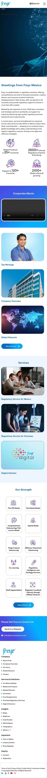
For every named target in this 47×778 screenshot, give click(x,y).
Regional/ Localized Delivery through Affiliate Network (33, 588)
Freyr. (16, 770)
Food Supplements (10, 697)
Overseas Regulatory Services (14, 700)
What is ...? (6, 730)
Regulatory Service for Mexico (16, 398)
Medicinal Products (10, 686)
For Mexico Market (9, 683)
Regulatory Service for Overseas (17, 436)
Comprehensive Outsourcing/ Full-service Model (13, 523)
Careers (6, 674)
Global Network (9, 337)
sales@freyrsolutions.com (15, 635)
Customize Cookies (38, 768)
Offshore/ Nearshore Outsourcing (33, 544)
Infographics (7, 726)
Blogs (5, 713)
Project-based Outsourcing (13, 544)
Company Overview (11, 300)
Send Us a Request (13, 629)
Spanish (36, 3)
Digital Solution (8, 472)
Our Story (6, 667)
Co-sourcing (13, 563)
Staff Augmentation (13, 585)
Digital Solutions (9, 704)
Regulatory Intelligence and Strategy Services (33, 565)
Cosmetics (7, 693)
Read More (22, 605)
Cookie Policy (26, 768)
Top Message (7, 264)
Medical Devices (9, 690)
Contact (6, 755)
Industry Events (8, 742)
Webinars (6, 716)
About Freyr (11, 346)
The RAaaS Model (33, 503)
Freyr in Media (8, 739)
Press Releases (8, 746)
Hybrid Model (33, 521)
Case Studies (7, 720)
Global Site (7, 758)
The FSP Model (13, 503)
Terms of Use (6, 768)
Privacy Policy (16, 768)
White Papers (8, 723)
